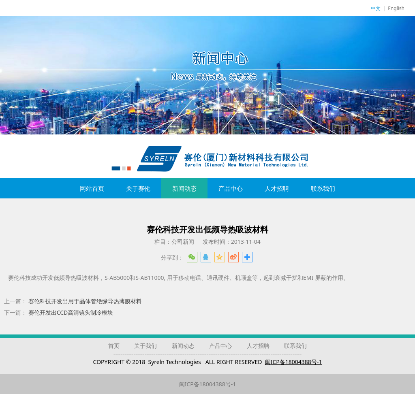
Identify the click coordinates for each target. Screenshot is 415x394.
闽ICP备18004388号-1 (207, 384)
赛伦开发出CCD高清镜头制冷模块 (70, 312)
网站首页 (92, 188)
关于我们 (145, 345)
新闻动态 (184, 188)
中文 (376, 8)
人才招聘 (277, 188)
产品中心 (230, 188)
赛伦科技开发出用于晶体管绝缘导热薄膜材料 (85, 301)
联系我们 (323, 188)
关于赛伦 (138, 188)
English (396, 8)
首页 (114, 345)
